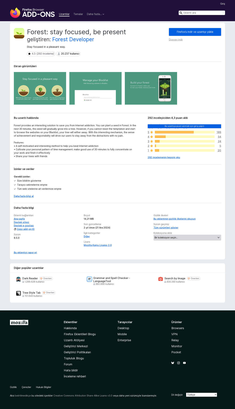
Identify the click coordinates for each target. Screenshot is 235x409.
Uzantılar (64, 14)
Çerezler (26, 387)
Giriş (222, 3)
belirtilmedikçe (23, 395)
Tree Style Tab (31, 292)
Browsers (177, 328)
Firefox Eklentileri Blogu (80, 334)
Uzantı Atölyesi (74, 340)
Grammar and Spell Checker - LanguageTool (111, 280)
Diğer (87, 236)
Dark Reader (30, 278)
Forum (68, 364)
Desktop (123, 328)
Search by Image (174, 278)
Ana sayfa (19, 218)
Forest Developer (73, 39)
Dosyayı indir (176, 39)
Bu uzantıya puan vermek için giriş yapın (184, 126)
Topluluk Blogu (74, 358)
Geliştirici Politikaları (77, 352)
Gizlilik (13, 387)
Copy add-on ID (24, 229)
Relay (175, 340)
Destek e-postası (24, 225)
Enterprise (124, 340)
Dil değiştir (177, 394)
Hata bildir (71, 370)
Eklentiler (70, 322)
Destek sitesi (21, 222)
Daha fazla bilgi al (24, 196)
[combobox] (202, 13)
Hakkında (70, 328)
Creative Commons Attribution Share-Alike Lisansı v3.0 (83, 395)
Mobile (122, 334)
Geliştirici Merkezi (76, 346)
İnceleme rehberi (75, 376)
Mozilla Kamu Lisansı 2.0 (98, 245)
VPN (174, 334)
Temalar (78, 14)
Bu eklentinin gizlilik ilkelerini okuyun (175, 218)
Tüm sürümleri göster (166, 227)
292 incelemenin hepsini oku (164, 157)
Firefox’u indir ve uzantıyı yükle (195, 31)
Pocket (176, 352)
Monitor (176, 346)
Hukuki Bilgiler (43, 387)
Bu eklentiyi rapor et (25, 252)
